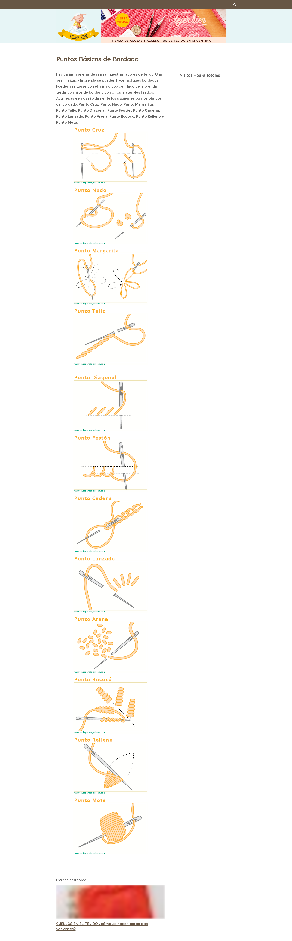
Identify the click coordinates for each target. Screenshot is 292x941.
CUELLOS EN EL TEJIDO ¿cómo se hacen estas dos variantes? (102, 926)
